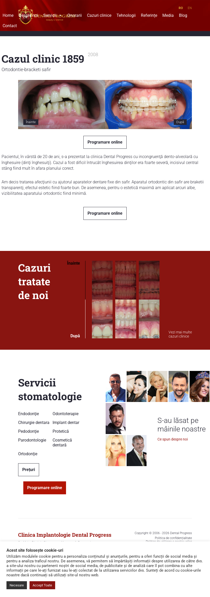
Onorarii (74, 16)
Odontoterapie (65, 413)
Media (168, 16)
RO (181, 8)
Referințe (149, 16)
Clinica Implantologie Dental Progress (64, 534)
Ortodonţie (27, 453)
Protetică (61, 431)
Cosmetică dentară (62, 442)
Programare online (105, 142)
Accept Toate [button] (42, 585)
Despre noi (28, 16)
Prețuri (28, 469)
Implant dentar (66, 422)
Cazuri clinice (99, 16)
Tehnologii (126, 16)
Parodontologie (32, 440)
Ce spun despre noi (172, 439)
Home (8, 16)
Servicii (52, 16)
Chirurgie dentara (33, 422)
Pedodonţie (28, 431)
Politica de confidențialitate (173, 538)
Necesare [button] (17, 585)
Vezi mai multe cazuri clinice (180, 334)
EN (190, 8)
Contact (10, 26)
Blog (183, 16)
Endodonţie (28, 413)
